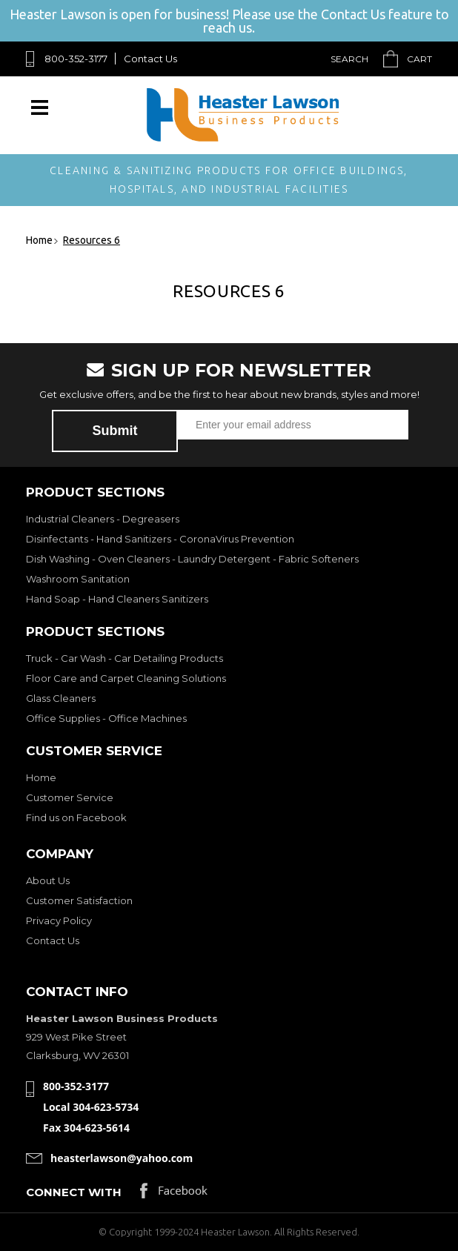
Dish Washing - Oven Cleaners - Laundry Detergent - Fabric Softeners (192, 559)
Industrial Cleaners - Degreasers (102, 519)
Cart (419, 58)
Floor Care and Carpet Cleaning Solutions (126, 678)
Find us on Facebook (76, 817)
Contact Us (150, 58)
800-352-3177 (75, 58)
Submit (115, 430)
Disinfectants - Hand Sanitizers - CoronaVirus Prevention (160, 539)
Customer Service (69, 797)
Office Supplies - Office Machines (106, 718)
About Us (48, 880)
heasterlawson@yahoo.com (121, 1158)
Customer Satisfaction (79, 900)
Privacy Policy (59, 920)
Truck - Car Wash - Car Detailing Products (124, 658)
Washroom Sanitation (78, 579)
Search (349, 58)
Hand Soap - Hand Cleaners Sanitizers (117, 599)
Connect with (74, 1192)
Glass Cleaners (61, 698)
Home (41, 777)
